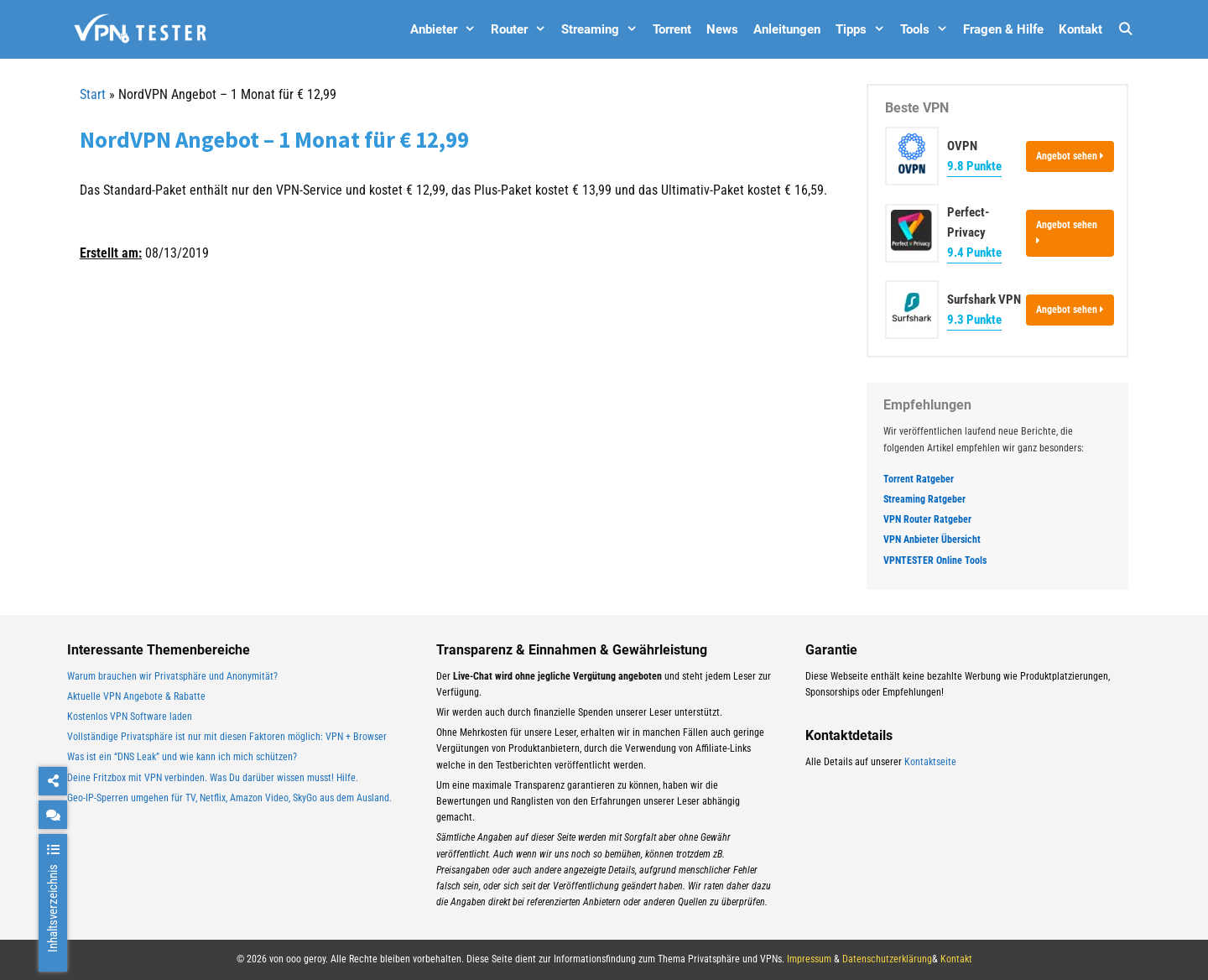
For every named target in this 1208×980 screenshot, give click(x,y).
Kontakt (1080, 29)
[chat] (53, 814)
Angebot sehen (1070, 156)
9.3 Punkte (974, 319)
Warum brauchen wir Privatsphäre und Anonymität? (172, 676)
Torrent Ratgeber (918, 479)
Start (93, 94)
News (722, 29)
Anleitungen (786, 29)
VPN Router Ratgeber (927, 519)
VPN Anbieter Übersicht (932, 539)
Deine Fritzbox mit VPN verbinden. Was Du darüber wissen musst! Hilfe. (212, 778)
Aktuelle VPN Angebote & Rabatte (136, 696)
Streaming (603, 29)
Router (522, 29)
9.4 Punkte (974, 252)
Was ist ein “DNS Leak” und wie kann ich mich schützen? (182, 757)
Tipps (864, 29)
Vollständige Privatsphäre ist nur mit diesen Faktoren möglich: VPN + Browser (227, 737)
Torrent (672, 29)
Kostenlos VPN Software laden (129, 716)
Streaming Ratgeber (924, 499)
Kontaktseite (930, 762)
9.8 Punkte (974, 166)
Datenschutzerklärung (887, 959)
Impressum (809, 959)
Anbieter (446, 29)
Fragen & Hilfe (1003, 29)
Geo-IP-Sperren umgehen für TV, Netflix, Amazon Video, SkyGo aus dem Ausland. (229, 798)
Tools (927, 29)
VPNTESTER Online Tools (935, 560)
